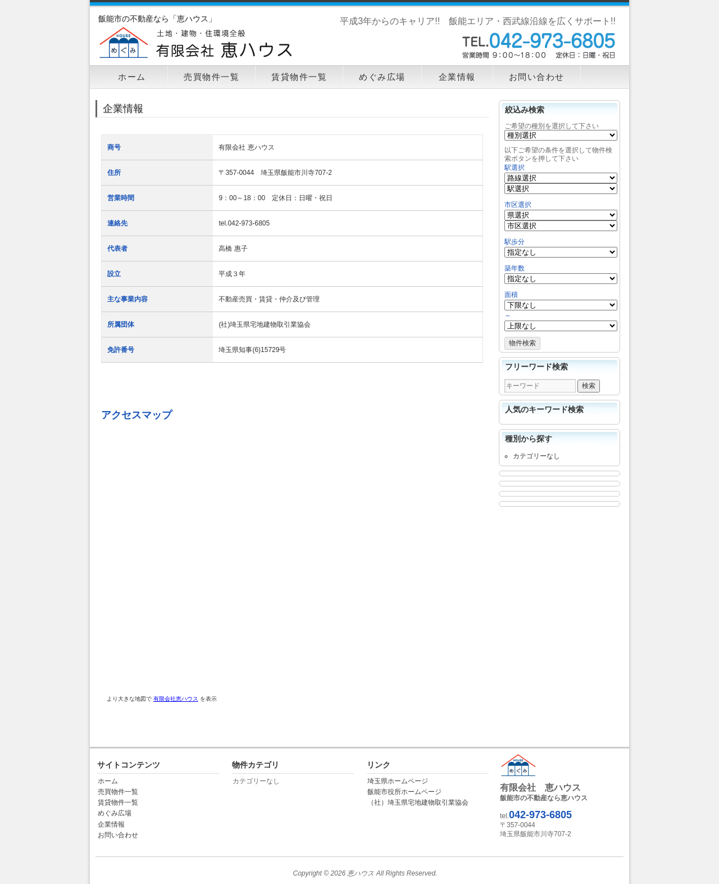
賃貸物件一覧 (299, 77)
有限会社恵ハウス (175, 699)
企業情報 (457, 77)
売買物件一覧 (211, 77)
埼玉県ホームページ (397, 781)
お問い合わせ (537, 77)
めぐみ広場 (382, 77)
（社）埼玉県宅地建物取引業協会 (417, 802)
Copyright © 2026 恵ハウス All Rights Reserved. (365, 873)
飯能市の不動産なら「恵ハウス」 (157, 18)
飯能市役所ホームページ (404, 792)
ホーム (132, 77)
